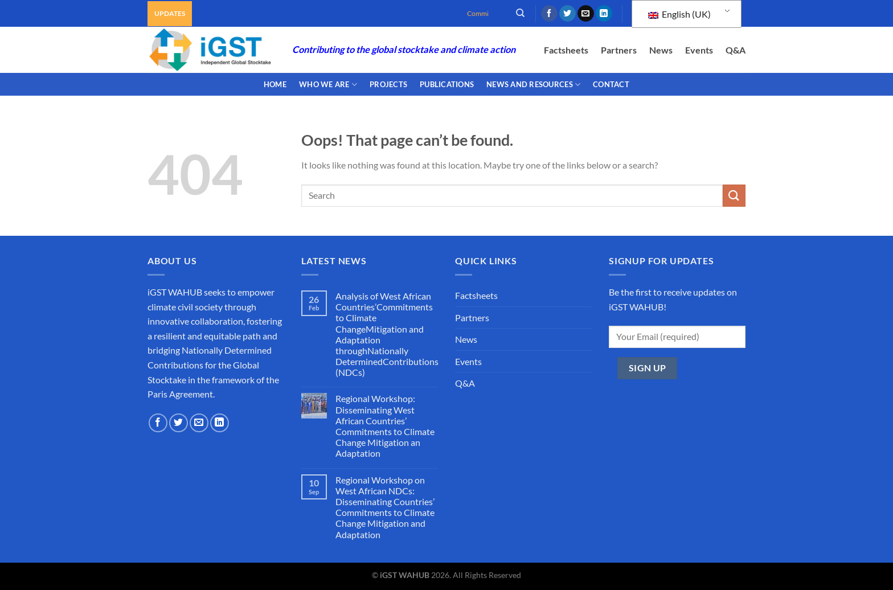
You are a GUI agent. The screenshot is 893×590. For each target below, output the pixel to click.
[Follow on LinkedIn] (604, 13)
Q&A (735, 49)
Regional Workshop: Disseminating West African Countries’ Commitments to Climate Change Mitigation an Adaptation (385, 425)
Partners (619, 49)
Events (699, 49)
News (661, 49)
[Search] (520, 13)
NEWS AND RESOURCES (533, 84)
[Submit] (734, 196)
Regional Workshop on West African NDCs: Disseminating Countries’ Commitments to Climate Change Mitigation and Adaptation (385, 507)
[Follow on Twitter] (567, 13)
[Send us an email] (585, 13)
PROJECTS (388, 84)
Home (275, 84)
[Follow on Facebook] (549, 13)
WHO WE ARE (328, 84)
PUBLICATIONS (447, 84)
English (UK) (679, 14)
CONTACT (611, 84)
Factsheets (566, 49)
